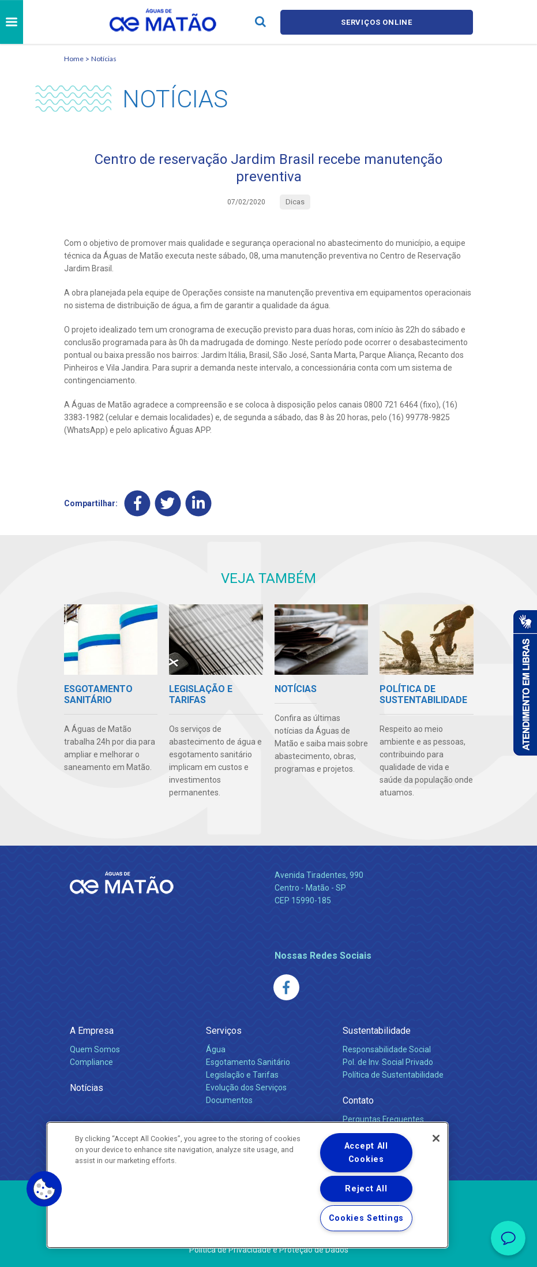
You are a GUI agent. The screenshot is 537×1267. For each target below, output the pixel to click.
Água (216, 1049)
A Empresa (92, 1030)
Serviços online (376, 22)
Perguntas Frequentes (383, 1119)
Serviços (224, 1030)
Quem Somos (95, 1049)
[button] (44, 1189)
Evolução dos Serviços (246, 1087)
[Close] (436, 1138)
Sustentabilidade (377, 1030)
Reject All (366, 1189)
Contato (358, 1100)
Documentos (229, 1100)
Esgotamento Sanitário (248, 1062)
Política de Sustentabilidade (393, 1074)
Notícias (104, 58)
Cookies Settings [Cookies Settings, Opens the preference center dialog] (366, 1218)
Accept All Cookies (366, 1152)
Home (74, 58)
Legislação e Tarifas (242, 1074)
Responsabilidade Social (387, 1049)
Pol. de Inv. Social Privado (388, 1062)
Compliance (91, 1062)
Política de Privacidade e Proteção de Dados (268, 1249)
